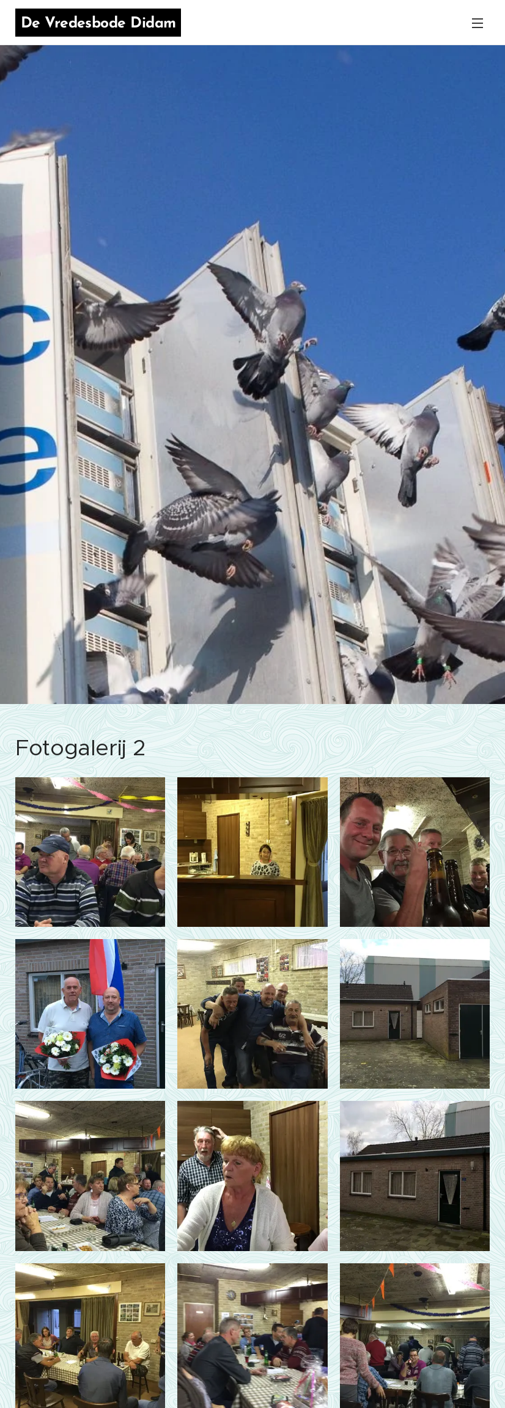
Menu (477, 23)
